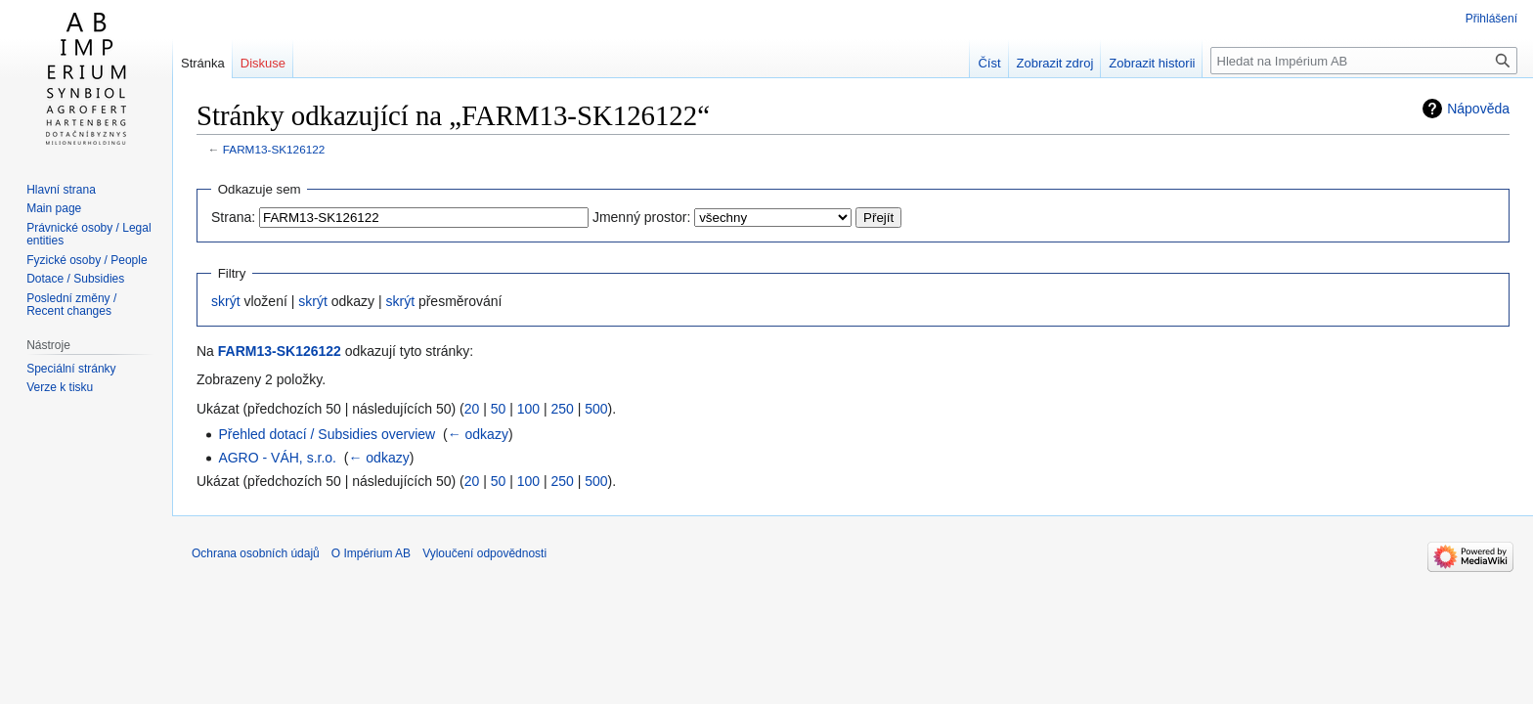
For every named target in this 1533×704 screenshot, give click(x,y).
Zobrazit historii (1152, 63)
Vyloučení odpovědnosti (484, 553)
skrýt (226, 301)
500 (596, 409)
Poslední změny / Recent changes (71, 305)
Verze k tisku (59, 387)
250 (561, 409)
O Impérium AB (371, 553)
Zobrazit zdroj (1055, 63)
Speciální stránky (70, 368)
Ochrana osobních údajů (256, 553)
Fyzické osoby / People (86, 260)
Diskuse (263, 63)
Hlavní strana (61, 190)
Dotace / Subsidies (75, 279)
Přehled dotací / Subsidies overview (326, 434)
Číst (989, 63)
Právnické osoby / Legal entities (88, 234)
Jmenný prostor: (641, 217)
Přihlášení (1491, 18)
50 (498, 409)
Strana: (233, 217)
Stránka (203, 63)
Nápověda (1478, 108)
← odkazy (478, 434)
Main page (53, 208)
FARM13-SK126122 (274, 149)
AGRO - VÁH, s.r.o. (277, 457)
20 (472, 409)
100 (528, 409)
